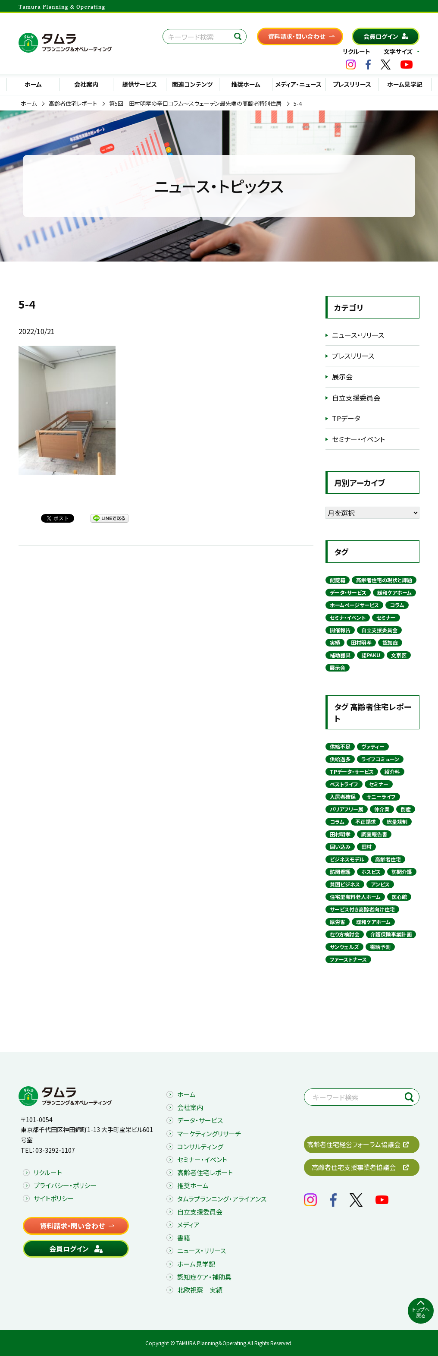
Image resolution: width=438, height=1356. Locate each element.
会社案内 (86, 84)
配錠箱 (337, 579)
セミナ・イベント (348, 617)
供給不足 (340, 746)
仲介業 (382, 809)
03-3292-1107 (55, 1150)
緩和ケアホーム (394, 592)
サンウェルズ (344, 946)
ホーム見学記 (404, 84)
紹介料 (392, 771)
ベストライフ (344, 784)
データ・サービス (348, 592)
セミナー (386, 617)
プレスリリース (352, 84)
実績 (335, 642)
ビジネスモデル (347, 859)
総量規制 (397, 821)
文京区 (399, 655)
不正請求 (365, 821)
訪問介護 (401, 871)
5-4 (298, 103)
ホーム (33, 84)
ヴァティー (373, 746)
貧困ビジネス (345, 884)
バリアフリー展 (346, 809)
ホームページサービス (354, 605)
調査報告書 (374, 834)
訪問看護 (340, 871)
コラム (397, 605)
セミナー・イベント (358, 439)
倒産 (405, 809)
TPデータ (346, 418)
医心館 (399, 896)
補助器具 (340, 655)
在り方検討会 (345, 934)
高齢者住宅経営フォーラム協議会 (353, 1144)
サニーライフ (381, 796)
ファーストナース (348, 959)
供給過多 (340, 759)
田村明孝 (361, 642)
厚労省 (337, 921)
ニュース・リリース (358, 335)
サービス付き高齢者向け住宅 (362, 909)
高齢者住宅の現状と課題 (384, 579)
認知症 (390, 642)
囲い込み (340, 846)
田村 (366, 846)
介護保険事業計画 (391, 934)
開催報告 (340, 630)
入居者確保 (343, 796)
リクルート (356, 51)
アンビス (380, 884)
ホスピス (371, 871)
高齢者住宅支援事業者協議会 (354, 1167)
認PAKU (370, 655)
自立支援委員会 (356, 397)
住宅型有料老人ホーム (355, 896)
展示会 (342, 376)
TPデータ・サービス (352, 771)
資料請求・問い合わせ (296, 36)
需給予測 (380, 946)
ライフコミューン (380, 759)
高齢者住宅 (388, 859)
